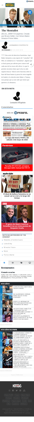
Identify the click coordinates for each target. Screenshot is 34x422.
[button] (31, 64)
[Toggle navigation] (2, 5)
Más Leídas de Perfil (9, 330)
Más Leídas (5, 284)
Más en (17, 112)
